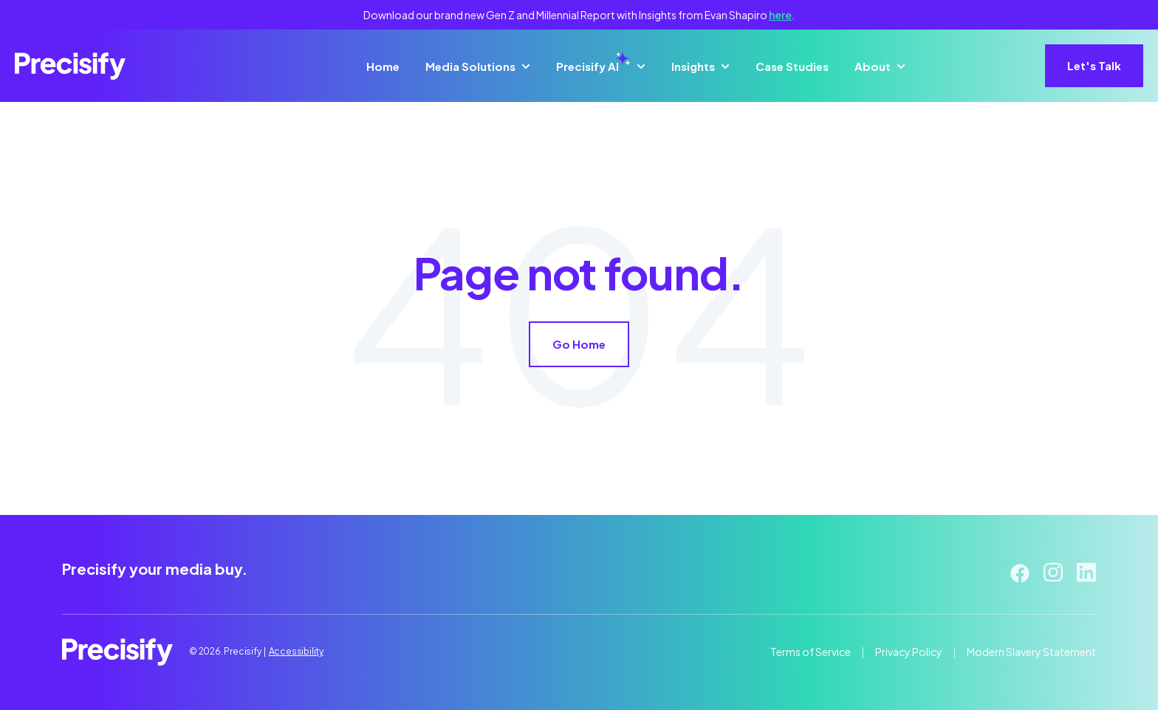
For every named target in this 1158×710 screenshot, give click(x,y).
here (780, 14)
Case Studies (792, 66)
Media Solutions (470, 66)
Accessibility (296, 651)
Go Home (579, 344)
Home (383, 66)
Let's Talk (1094, 65)
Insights (693, 66)
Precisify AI (593, 66)
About (872, 66)
